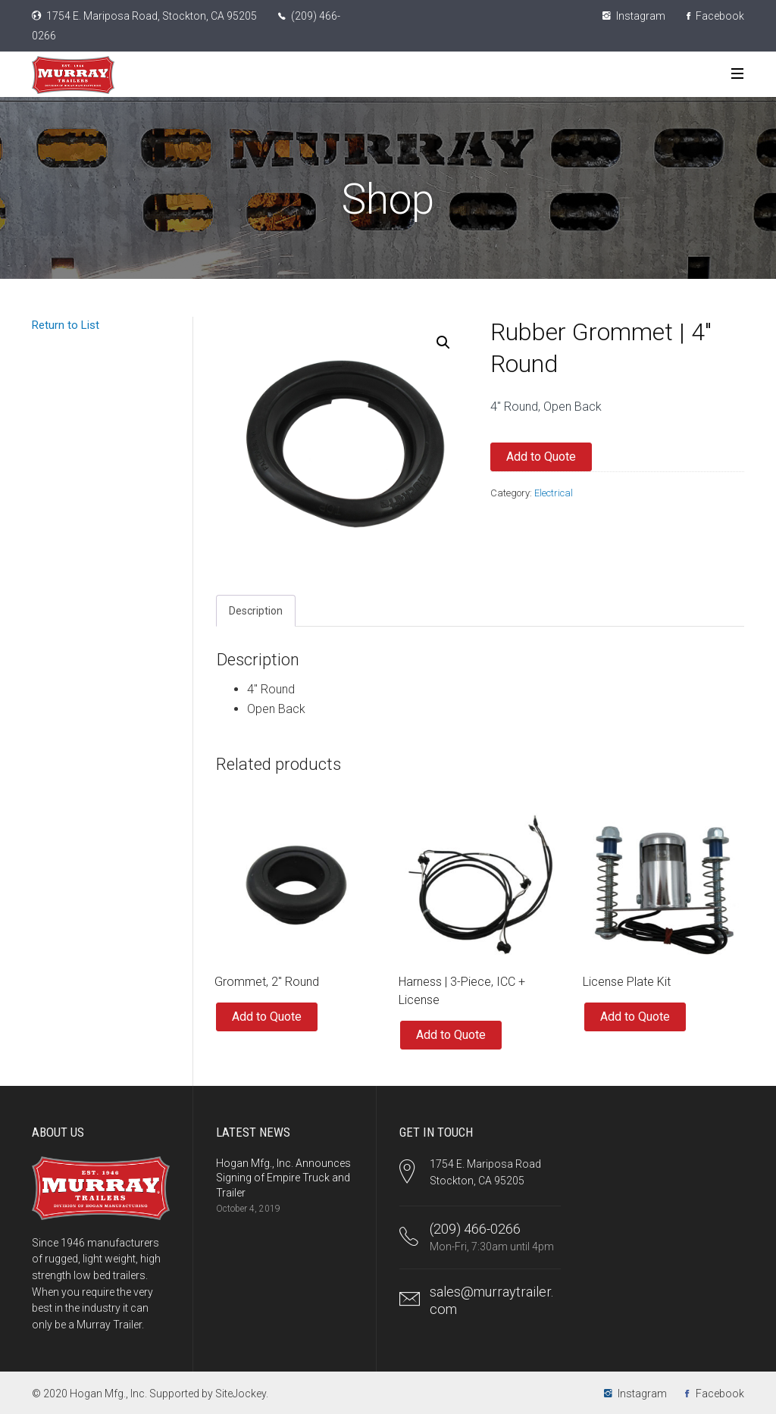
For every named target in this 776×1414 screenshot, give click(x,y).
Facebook (715, 16)
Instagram (633, 16)
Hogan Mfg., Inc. (108, 1393)
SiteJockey (240, 1393)
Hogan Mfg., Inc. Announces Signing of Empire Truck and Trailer (283, 1178)
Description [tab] (256, 611)
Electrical (553, 493)
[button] (443, 342)
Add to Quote (541, 456)
